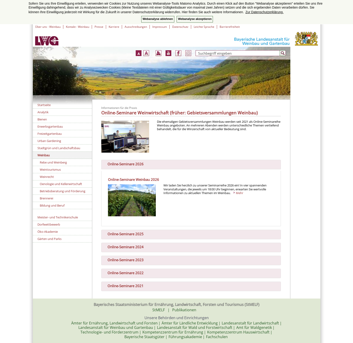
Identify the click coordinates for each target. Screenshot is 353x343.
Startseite (44, 105)
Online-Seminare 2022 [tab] (124, 272)
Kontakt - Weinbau (77, 27)
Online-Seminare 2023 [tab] (124, 259)
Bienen (42, 119)
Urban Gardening (49, 141)
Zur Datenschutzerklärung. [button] (265, 12)
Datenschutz (180, 27)
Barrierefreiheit (230, 27)
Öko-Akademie (47, 232)
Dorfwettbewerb (48, 224)
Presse (99, 27)
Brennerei (46, 198)
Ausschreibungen (136, 27)
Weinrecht (47, 177)
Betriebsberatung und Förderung (62, 191)
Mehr (239, 193)
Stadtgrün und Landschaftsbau (58, 148)
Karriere (114, 27)
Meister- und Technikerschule (57, 217)
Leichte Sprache (204, 27)
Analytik (43, 112)
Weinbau (43, 155)
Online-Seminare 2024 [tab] (124, 246)
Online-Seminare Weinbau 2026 (133, 179)
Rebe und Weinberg (53, 162)
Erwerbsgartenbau (50, 126)
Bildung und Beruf (52, 205)
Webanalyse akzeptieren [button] (195, 19)
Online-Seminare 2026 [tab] (124, 163)
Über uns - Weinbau (48, 27)
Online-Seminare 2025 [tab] (124, 233)
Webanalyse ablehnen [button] (158, 19)
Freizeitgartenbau (49, 134)
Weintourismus (50, 169)
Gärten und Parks (49, 239)
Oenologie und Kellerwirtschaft (61, 184)
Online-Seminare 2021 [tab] (124, 285)
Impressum (159, 27)
